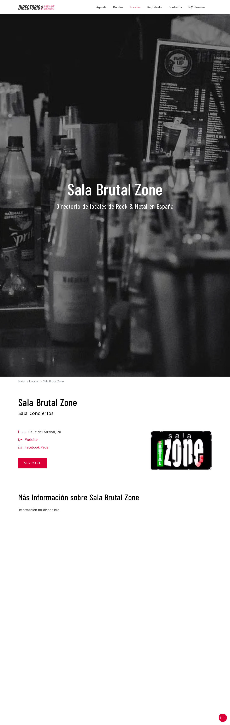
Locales (135, 7)
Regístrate (154, 7)
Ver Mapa (32, 463)
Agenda (101, 7)
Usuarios (196, 7)
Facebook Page (33, 447)
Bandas (118, 7)
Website (27, 439)
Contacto (175, 7)
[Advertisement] (48, 542)
